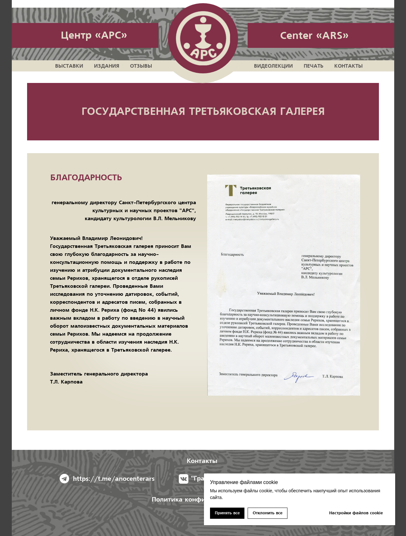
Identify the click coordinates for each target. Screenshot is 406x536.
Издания (106, 66)
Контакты (348, 66)
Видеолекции (273, 66)
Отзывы (141, 66)
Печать (313, 66)
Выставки (69, 66)
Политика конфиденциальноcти (203, 499)
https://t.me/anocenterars (114, 479)
